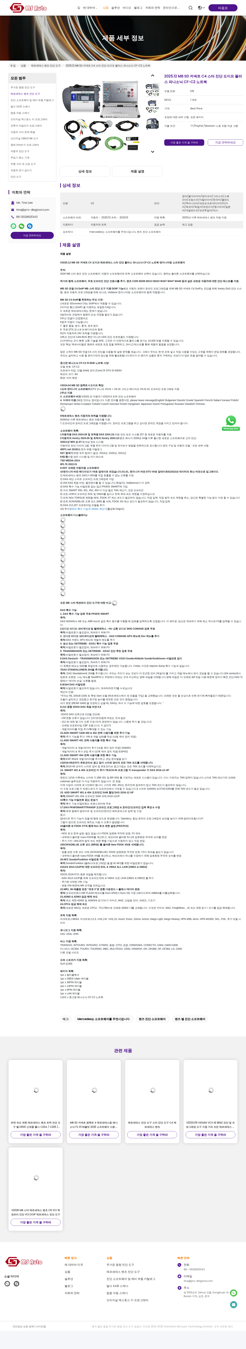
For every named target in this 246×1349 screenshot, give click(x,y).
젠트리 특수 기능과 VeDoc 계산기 (88, 508)
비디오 (127, 8)
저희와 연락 (152, 8)
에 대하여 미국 (91, 8)
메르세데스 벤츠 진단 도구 (46, 65)
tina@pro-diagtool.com (32, 210)
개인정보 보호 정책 (23, 1326)
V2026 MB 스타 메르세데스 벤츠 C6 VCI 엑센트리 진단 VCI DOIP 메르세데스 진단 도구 (35, 1212)
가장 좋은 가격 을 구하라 (184, 142)
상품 (105, 8)
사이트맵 (41, 1326)
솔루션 (115, 8)
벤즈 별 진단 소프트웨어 (190, 1019)
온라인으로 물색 (171, 8)
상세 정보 (85, 171)
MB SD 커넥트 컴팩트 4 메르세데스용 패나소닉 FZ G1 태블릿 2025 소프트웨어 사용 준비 (94, 1125)
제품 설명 (137, 171)
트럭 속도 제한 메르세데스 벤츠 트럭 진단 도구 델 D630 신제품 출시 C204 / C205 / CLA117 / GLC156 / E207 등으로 (35, 1125)
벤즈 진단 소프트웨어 (152, 1019)
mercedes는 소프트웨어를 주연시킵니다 (103, 1019)
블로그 (138, 8)
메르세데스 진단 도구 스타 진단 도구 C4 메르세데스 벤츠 (152, 1125)
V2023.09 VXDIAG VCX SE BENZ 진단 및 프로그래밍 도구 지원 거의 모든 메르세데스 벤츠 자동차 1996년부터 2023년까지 (210, 1125)
